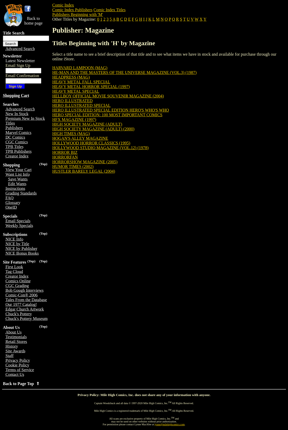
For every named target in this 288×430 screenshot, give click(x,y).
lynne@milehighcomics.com (170, 424)
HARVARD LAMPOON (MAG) (79, 68)
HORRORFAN (65, 157)
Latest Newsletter (20, 61)
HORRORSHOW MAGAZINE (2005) (84, 162)
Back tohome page (33, 20)
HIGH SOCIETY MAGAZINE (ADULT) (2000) (93, 129)
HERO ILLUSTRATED (72, 100)
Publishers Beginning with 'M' (77, 14)
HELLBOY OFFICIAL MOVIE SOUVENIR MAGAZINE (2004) (108, 96)
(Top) (43, 164)
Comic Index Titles (110, 10)
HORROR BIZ (64, 152)
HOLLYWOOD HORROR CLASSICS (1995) (91, 143)
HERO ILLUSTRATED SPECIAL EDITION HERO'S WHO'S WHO (110, 110)
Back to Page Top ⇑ (21, 383)
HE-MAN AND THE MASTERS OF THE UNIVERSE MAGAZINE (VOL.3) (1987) (124, 72)
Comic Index (63, 5)
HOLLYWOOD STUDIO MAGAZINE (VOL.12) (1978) (100, 148)
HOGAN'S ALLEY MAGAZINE (80, 138)
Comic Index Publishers (72, 10)
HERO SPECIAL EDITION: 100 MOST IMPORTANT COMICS (107, 115)
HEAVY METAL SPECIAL (75, 91)
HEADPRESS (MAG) (71, 77)
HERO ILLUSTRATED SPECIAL (81, 105)
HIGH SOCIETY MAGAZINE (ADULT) (87, 124)
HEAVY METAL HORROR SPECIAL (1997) (91, 86)
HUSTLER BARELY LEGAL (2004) (83, 171)
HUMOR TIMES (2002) (73, 166)
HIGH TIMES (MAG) (71, 133)
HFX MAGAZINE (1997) (74, 119)
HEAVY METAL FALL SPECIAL (81, 82)
